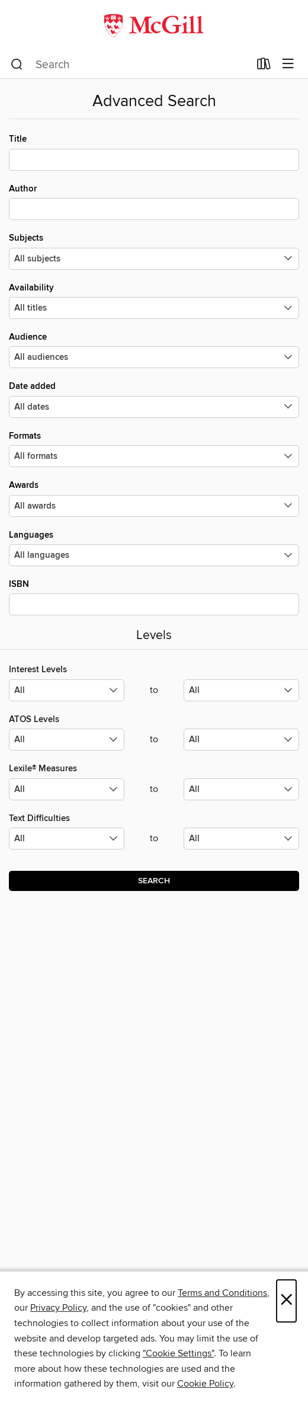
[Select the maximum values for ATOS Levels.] (241, 739)
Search (154, 881)
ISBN (154, 597)
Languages (154, 547)
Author (154, 201)
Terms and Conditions (222, 1293)
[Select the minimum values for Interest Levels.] (66, 690)
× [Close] (286, 1301)
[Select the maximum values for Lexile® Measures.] (241, 789)
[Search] (17, 64)
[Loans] (264, 66)
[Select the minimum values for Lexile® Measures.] (66, 789)
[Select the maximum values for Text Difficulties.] (241, 838)
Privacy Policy (58, 1308)
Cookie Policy (205, 1384)
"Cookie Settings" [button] (178, 1353)
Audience (154, 349)
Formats (154, 448)
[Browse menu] (288, 64)
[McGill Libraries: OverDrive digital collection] (154, 25)
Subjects (154, 250)
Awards (154, 498)
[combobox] (130, 64)
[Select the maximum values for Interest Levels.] (241, 690)
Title (154, 151)
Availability (154, 300)
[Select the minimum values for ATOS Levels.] (66, 739)
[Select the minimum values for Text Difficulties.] (66, 838)
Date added (154, 399)
